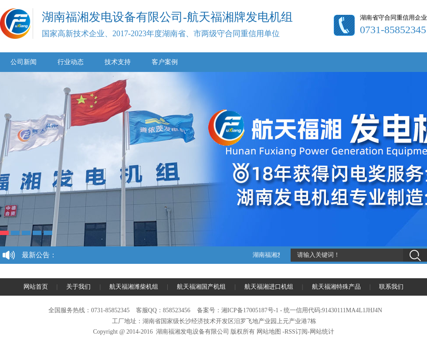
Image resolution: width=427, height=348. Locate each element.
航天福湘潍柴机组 (133, 286)
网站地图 (269, 331)
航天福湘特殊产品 (336, 286)
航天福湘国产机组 (201, 286)
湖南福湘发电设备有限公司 (192, 331)
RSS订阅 (296, 331)
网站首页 (36, 286)
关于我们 (78, 286)
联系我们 (391, 286)
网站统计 (322, 331)
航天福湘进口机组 (268, 286)
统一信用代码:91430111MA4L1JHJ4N (333, 310)
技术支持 (118, 61)
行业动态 (71, 61)
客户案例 (165, 61)
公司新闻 (23, 61)
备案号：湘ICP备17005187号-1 (237, 310)
